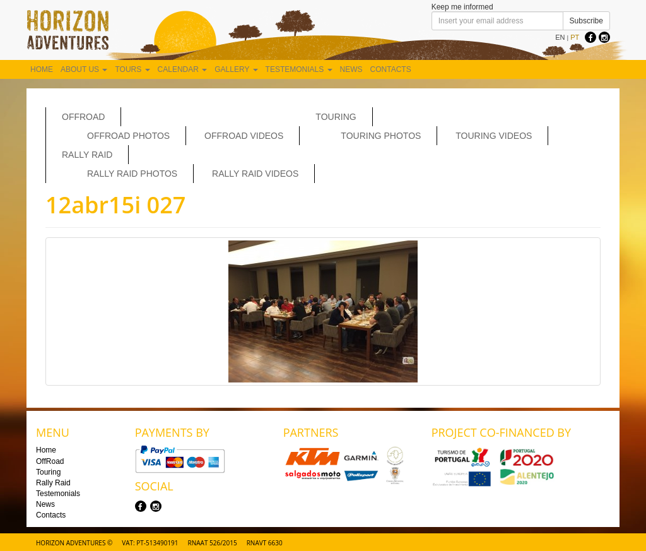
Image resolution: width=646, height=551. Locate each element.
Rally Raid (87, 155)
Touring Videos (493, 136)
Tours (132, 69)
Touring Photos (381, 136)
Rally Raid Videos (255, 174)
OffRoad (83, 117)
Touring (335, 117)
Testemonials (299, 69)
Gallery (235, 69)
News (351, 69)
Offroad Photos (128, 136)
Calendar (183, 69)
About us (84, 69)
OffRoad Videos (243, 136)
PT (574, 37)
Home (41, 69)
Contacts (390, 69)
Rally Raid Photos (132, 174)
